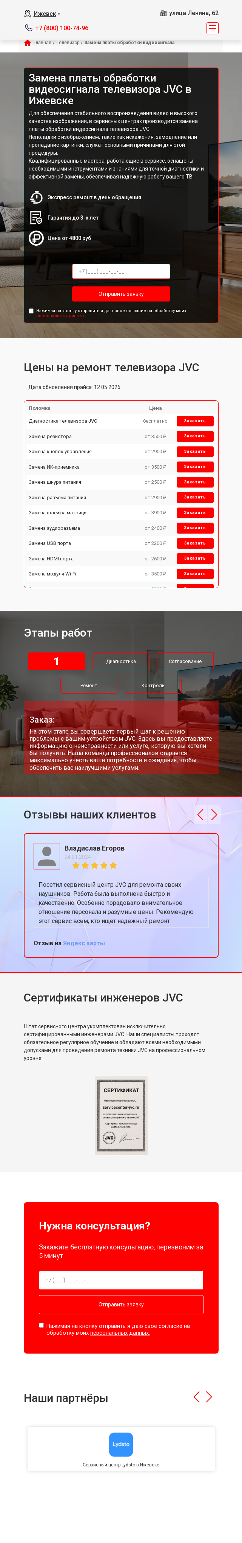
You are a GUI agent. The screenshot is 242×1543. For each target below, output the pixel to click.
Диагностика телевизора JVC (63, 421)
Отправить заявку (121, 294)
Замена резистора (50, 436)
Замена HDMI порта (51, 559)
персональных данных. (61, 315)
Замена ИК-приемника (54, 467)
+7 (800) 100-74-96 (61, 28)
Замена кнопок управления (60, 451)
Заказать (195, 420)
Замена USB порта (50, 543)
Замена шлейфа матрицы (58, 512)
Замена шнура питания (55, 482)
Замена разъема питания (57, 497)
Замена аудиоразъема (54, 528)
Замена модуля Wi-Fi (52, 574)
